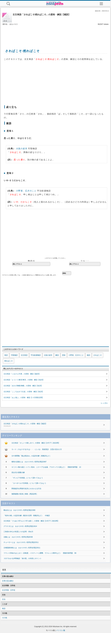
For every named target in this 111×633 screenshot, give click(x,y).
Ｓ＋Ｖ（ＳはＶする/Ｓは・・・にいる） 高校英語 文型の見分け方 (37, 449)
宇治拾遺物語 (36, 355)
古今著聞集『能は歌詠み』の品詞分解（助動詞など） (31, 456)
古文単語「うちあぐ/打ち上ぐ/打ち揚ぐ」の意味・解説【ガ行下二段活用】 (31, 521)
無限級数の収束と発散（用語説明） (25, 494)
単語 (6, 355)
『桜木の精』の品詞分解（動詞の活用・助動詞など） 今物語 (27, 515)
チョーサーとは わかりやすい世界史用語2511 (21, 542)
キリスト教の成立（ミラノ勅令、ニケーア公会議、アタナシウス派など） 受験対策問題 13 (46, 467)
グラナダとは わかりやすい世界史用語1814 (20, 526)
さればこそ (97, 355)
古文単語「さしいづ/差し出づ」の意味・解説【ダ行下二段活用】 (36, 443)
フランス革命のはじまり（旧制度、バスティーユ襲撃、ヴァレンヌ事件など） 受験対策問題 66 (40, 553)
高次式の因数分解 (18, 472)
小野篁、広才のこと (26, 191)
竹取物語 (14, 355)
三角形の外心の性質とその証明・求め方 (18, 532)
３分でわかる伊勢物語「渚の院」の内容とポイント (22, 558)
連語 (88, 355)
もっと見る (104, 403)
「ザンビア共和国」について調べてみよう (27, 478)
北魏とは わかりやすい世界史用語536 (18, 537)
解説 (57, 355)
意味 (63, 355)
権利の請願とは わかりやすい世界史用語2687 (29, 462)
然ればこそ (8, 361)
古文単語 (24, 355)
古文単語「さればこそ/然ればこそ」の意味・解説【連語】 (50, 425)
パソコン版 (60, 630)
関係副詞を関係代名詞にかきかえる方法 (26, 489)
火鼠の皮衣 (21, 148)
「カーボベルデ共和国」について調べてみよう (29, 483)
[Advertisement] (55, 34)
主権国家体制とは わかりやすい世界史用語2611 (22, 548)
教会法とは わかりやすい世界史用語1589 (19, 510)
